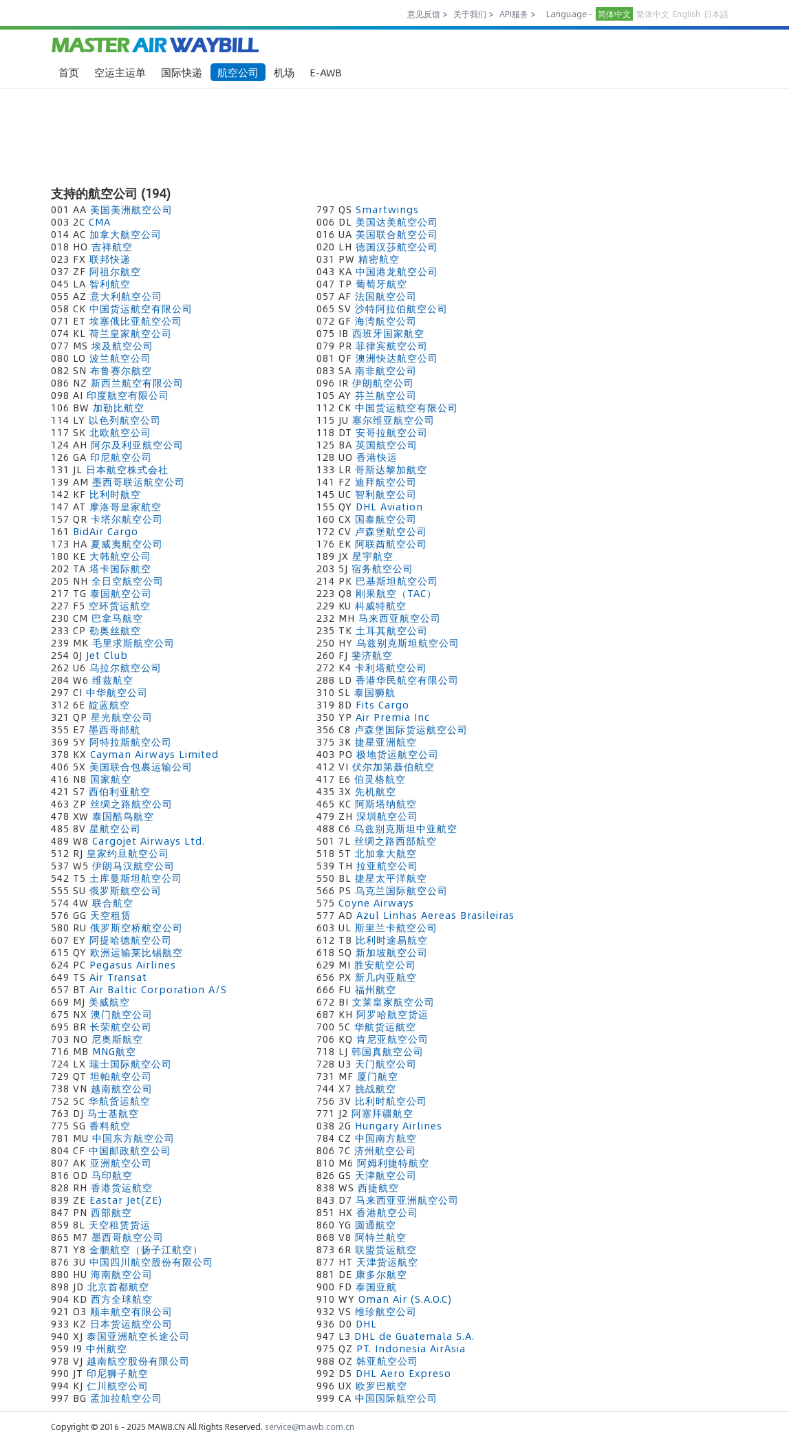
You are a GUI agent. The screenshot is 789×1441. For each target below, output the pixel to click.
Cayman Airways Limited (154, 753)
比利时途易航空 (392, 939)
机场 (284, 72)
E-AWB (326, 72)
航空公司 (238, 72)
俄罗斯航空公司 (125, 890)
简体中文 (614, 14)
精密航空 (379, 258)
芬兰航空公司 (386, 394)
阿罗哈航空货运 (392, 1013)
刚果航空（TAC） (396, 592)
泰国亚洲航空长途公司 (138, 1335)
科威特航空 (381, 605)
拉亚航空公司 (387, 865)
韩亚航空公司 (387, 1360)
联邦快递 (110, 258)
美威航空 (109, 1001)
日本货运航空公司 (131, 1323)
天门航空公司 (386, 1063)
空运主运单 (120, 72)
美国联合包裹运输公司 (141, 766)
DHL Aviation (389, 506)
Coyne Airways (376, 902)
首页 (68, 72)
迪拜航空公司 (386, 481)
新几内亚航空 (386, 976)
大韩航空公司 (120, 555)
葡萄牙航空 (381, 283)
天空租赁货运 (120, 1224)
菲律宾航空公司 (392, 345)
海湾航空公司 (386, 320)
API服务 (513, 14)
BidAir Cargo (105, 531)
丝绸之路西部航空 (395, 840)
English (686, 14)
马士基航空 (113, 1112)
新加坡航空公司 (392, 952)
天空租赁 (110, 914)
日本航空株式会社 (127, 469)
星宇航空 (372, 555)
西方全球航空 (122, 1298)
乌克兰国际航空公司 (401, 890)
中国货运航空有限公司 (141, 308)
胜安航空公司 (385, 964)
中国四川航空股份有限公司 (151, 1261)
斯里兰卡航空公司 (396, 927)
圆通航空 (375, 1224)
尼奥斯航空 (117, 1038)
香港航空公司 (387, 1212)
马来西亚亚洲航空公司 (407, 1199)
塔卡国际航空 (120, 568)
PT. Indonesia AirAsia (411, 1348)
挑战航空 (375, 1088)
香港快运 (377, 456)
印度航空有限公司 (128, 394)
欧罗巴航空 (381, 1385)
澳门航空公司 (122, 1013)
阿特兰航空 (381, 1236)
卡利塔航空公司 (391, 667)
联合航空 (112, 902)
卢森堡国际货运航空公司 (411, 729)
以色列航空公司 (125, 419)
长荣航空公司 (121, 1026)
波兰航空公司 (120, 357)
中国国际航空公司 (396, 1397)
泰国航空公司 (121, 592)
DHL (366, 1323)
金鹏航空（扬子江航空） (146, 1249)
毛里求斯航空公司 (133, 642)
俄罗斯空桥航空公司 (136, 927)
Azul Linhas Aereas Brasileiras (435, 914)
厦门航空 (377, 1075)
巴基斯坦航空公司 (397, 580)
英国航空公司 (387, 444)
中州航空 (106, 1348)
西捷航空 (378, 1187)
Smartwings (387, 209)
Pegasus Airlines (132, 964)
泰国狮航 (375, 692)
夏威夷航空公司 (127, 543)
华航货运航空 (385, 1026)
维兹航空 (112, 679)
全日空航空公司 (127, 580)
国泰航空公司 (386, 518)
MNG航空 (114, 1051)
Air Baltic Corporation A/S (158, 989)
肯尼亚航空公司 (392, 1038)
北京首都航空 (118, 1286)
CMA (100, 221)
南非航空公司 (386, 370)
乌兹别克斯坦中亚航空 (405, 828)
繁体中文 (652, 14)
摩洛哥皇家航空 (125, 506)
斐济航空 (372, 654)
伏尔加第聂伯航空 (393, 766)
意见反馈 (423, 14)
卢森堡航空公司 (391, 531)
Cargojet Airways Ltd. (148, 840)
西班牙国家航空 (388, 332)
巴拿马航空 (117, 617)
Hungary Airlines (398, 1125)
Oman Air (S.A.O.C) (405, 1298)
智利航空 (110, 283)
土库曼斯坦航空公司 (135, 877)
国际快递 (181, 72)
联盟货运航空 (386, 1249)
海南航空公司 (122, 1273)
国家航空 (110, 778)
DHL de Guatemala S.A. (414, 1335)
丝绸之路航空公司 (131, 803)
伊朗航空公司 (383, 382)
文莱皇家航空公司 (393, 1001)
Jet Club (107, 654)
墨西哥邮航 (114, 729)
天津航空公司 (386, 1174)
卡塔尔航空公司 (127, 518)
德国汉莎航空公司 (397, 246)
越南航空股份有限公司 (138, 1360)
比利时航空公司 (391, 1100)
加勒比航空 (118, 407)
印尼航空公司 (121, 456)
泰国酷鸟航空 (123, 815)
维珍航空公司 (386, 1311)
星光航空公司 (122, 716)
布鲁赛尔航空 (121, 370)
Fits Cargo (382, 704)
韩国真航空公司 (388, 1051)
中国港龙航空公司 (397, 271)
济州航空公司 (385, 1150)
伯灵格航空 (380, 778)
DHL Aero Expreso (403, 1372)
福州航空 (375, 989)
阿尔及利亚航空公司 (137, 444)
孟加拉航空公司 (126, 1397)
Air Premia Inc (393, 716)
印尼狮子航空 (118, 1372)
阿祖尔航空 (115, 271)
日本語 (716, 14)
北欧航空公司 (120, 432)
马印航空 (112, 1174)
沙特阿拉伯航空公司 (401, 308)
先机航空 (375, 791)
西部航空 (111, 1212)
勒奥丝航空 (115, 630)
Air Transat (118, 976)
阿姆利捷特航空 (393, 1162)
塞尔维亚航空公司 (393, 419)
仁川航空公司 (118, 1385)
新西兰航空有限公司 (137, 382)
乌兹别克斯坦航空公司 (408, 642)
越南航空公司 (122, 1088)
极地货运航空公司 (397, 753)
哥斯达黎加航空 (391, 469)
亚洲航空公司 (121, 1162)
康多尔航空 (381, 1273)
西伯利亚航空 (120, 791)
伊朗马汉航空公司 (133, 865)
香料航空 (110, 1125)
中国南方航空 (386, 1137)
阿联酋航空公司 (391, 543)
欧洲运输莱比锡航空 (136, 952)
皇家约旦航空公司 (128, 852)
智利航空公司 (386, 493)
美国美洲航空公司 (131, 209)
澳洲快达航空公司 (397, 357)
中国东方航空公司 (133, 1137)
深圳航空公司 (387, 815)
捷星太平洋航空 (391, 877)
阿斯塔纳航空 (386, 803)
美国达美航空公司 (397, 221)
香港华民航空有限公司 (407, 679)
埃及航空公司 (122, 345)
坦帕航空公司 (121, 1075)
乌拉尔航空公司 (125, 667)
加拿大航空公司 (125, 233)
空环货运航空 (120, 605)
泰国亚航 (376, 1286)
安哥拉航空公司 (392, 432)
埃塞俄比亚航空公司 (135, 320)
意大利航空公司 (126, 295)
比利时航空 (115, 493)
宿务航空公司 (382, 568)
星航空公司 (115, 828)
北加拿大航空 (386, 852)
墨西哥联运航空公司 (138, 481)
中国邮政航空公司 (130, 1150)
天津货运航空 (387, 1261)
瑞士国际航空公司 (130, 1063)
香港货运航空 (122, 1187)
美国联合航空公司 (397, 233)
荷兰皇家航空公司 (130, 332)
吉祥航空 (112, 246)
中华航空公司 (117, 692)
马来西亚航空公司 (399, 617)
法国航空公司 (386, 295)
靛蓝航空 (109, 704)
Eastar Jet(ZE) (125, 1199)
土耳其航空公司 (392, 630)
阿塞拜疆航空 (382, 1112)
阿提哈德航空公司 (130, 939)
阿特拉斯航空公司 (130, 741)
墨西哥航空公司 (127, 1236)
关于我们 (469, 14)
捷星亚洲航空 (386, 741)
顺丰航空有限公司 (131, 1311)
